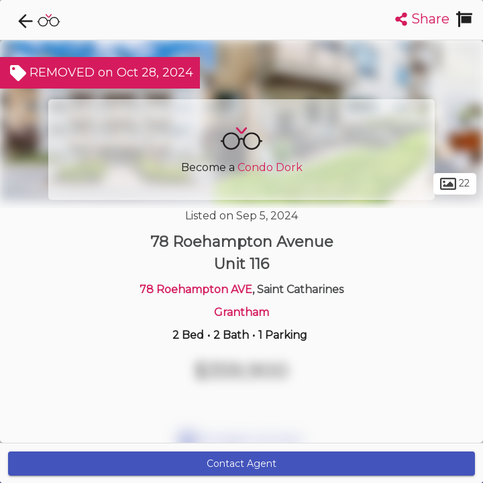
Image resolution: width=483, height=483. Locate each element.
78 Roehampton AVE (196, 289)
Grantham (241, 312)
